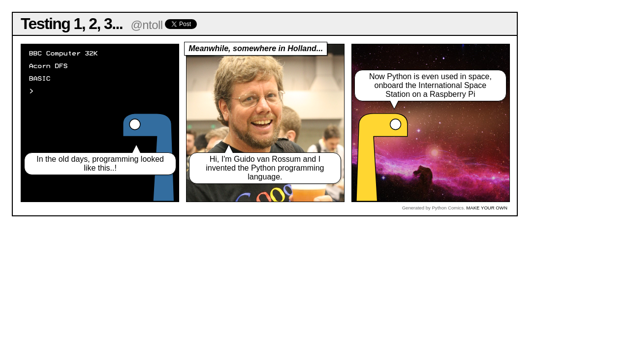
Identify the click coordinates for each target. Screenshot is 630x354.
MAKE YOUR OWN (486, 207)
